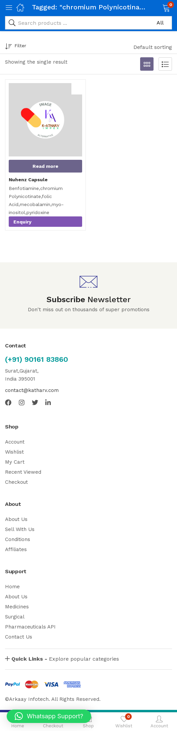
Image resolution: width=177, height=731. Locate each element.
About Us (16, 519)
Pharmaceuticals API (30, 627)
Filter (15, 47)
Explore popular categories (65, 659)
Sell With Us (20, 529)
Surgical (14, 617)
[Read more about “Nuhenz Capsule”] (45, 166)
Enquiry (22, 221)
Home (12, 587)
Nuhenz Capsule (28, 179)
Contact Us (18, 637)
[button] (157, 7)
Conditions (17, 539)
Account (14, 442)
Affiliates (16, 549)
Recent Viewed (23, 472)
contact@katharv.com (32, 390)
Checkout (16, 482)
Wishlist (14, 452)
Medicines (17, 607)
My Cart (14, 462)
